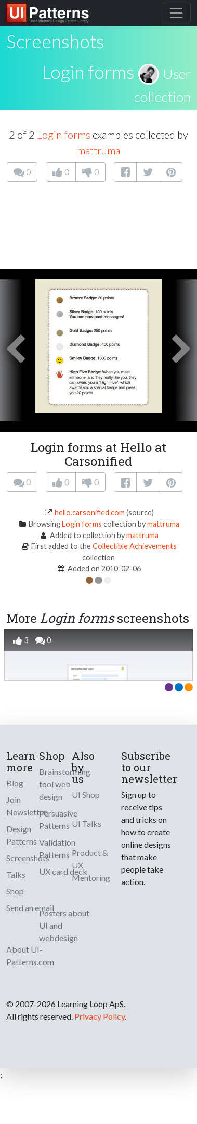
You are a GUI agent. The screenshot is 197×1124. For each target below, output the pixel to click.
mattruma (98, 150)
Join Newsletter (26, 806)
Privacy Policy (99, 1016)
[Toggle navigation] (176, 13)
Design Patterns (21, 835)
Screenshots (27, 858)
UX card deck (63, 871)
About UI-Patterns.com (30, 955)
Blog (14, 783)
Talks (15, 874)
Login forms (88, 72)
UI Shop (86, 794)
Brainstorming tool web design (64, 784)
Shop (15, 891)
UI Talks (86, 823)
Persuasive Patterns (58, 819)
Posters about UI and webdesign (64, 925)
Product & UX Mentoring (91, 865)
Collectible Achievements (135, 546)
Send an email (30, 908)
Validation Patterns (57, 848)
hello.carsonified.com (90, 512)
